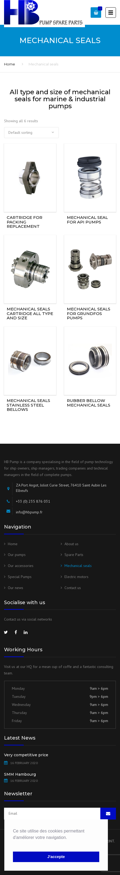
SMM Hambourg (20, 774)
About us (71, 543)
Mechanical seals (78, 565)
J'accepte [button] (56, 857)
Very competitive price (26, 754)
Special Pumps (20, 576)
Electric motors (76, 576)
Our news (15, 587)
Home (9, 64)
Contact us (72, 587)
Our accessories (20, 565)
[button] (14, 844)
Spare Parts (73, 554)
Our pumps (17, 554)
